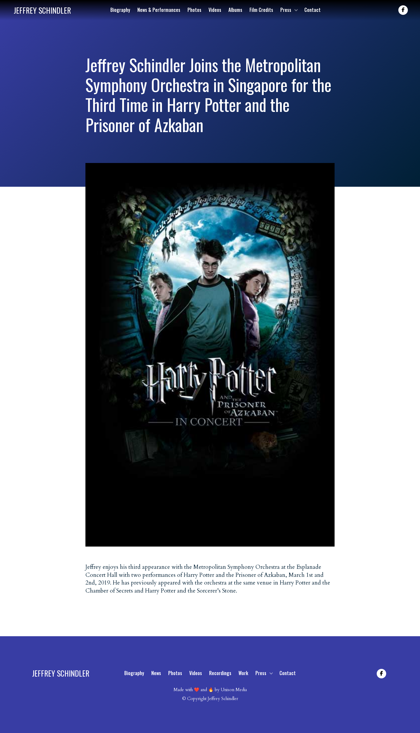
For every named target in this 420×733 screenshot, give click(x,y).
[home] (42, 10)
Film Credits (261, 9)
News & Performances (158, 9)
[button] (289, 10)
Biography (120, 9)
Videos (215, 9)
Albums (235, 9)
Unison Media (234, 690)
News (156, 673)
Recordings (220, 673)
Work (243, 673)
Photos (194, 9)
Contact (312, 9)
